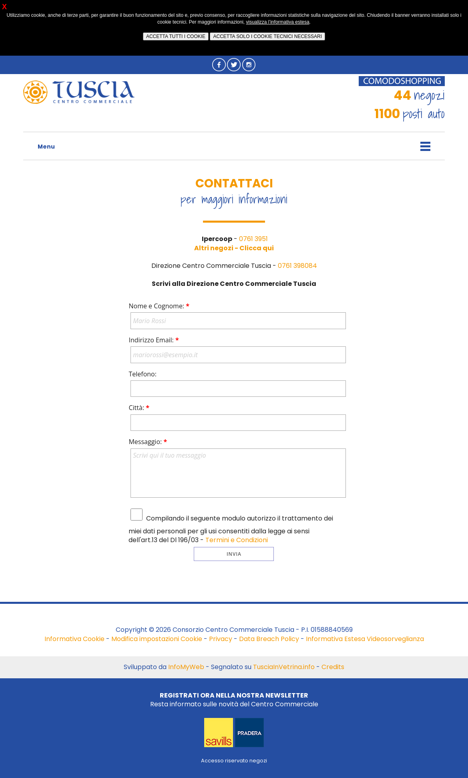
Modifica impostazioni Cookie (156, 638)
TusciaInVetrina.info (284, 666)
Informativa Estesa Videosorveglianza (365, 638)
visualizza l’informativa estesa (277, 22)
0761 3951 (253, 238)
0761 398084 (297, 265)
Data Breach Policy (269, 638)
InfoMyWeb (186, 666)
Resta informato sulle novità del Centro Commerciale (234, 700)
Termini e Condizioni (236, 540)
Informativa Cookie (74, 638)
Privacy (220, 638)
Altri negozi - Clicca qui (234, 248)
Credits (332, 666)
